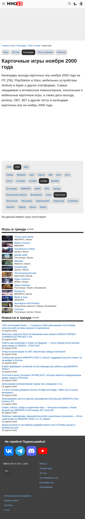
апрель (41, 175)
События (61, 52)
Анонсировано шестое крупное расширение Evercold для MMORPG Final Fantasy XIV (40, 400)
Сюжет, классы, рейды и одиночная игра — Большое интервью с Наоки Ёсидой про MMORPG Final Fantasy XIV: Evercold (39, 408)
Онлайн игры (46, 468)
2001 (26, 167)
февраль (21, 175)
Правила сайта (11, 500)
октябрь (33, 181)
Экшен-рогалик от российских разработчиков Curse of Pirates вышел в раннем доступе (38, 426)
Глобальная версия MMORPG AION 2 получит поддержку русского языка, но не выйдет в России (42, 359)
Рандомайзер (46, 487)
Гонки (48, 195)
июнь (58, 175)
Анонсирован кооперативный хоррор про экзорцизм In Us (32, 384)
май (50, 175)
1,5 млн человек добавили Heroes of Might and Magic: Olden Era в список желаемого (40, 391)
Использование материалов (17, 496)
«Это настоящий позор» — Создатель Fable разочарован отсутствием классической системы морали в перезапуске (38, 326)
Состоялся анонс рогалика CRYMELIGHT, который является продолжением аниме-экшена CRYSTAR (41, 376)
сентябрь (20, 181)
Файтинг (10, 207)
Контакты (8, 505)
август (9, 181)
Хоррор (22, 207)
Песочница (26, 201)
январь (9, 175)
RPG (47, 188)
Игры (5, 52)
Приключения (42, 201)
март (32, 175)
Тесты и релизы (45, 52)
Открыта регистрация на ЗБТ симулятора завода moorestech (33, 351)
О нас (7, 510)
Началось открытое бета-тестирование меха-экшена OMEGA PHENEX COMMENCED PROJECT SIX (39, 335)
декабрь (55, 181)
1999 (8, 167)
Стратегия (73, 201)
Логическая (12, 201)
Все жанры (11, 188)
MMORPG (26, 188)
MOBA (38, 188)
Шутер (33, 207)
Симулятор (58, 201)
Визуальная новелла (16, 195)
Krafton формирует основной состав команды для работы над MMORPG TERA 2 (40, 367)
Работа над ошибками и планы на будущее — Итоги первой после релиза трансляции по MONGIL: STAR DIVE (40, 344)
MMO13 (43, 463)
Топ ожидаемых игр (49, 478)
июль (67, 175)
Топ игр (15, 52)
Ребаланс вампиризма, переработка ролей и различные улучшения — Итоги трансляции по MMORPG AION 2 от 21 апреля (42, 417)
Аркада (56, 188)
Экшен (43, 207)
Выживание (36, 195)
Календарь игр (47, 482)
